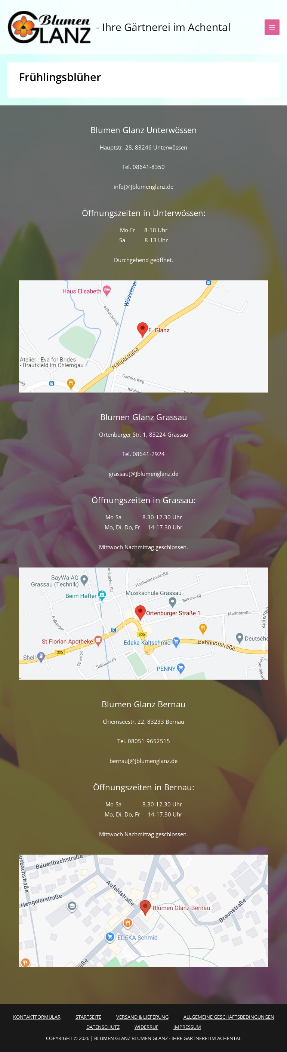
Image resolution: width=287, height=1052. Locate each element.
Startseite (88, 1016)
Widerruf (146, 1027)
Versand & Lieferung (142, 1016)
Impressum (187, 1027)
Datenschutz (103, 1027)
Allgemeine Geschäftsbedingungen (228, 1016)
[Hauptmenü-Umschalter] (272, 26)
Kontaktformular (37, 1016)
